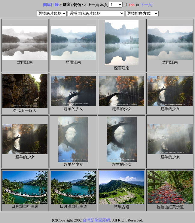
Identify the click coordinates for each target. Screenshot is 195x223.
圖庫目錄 (51, 4)
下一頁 (146, 4)
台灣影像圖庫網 (96, 220)
